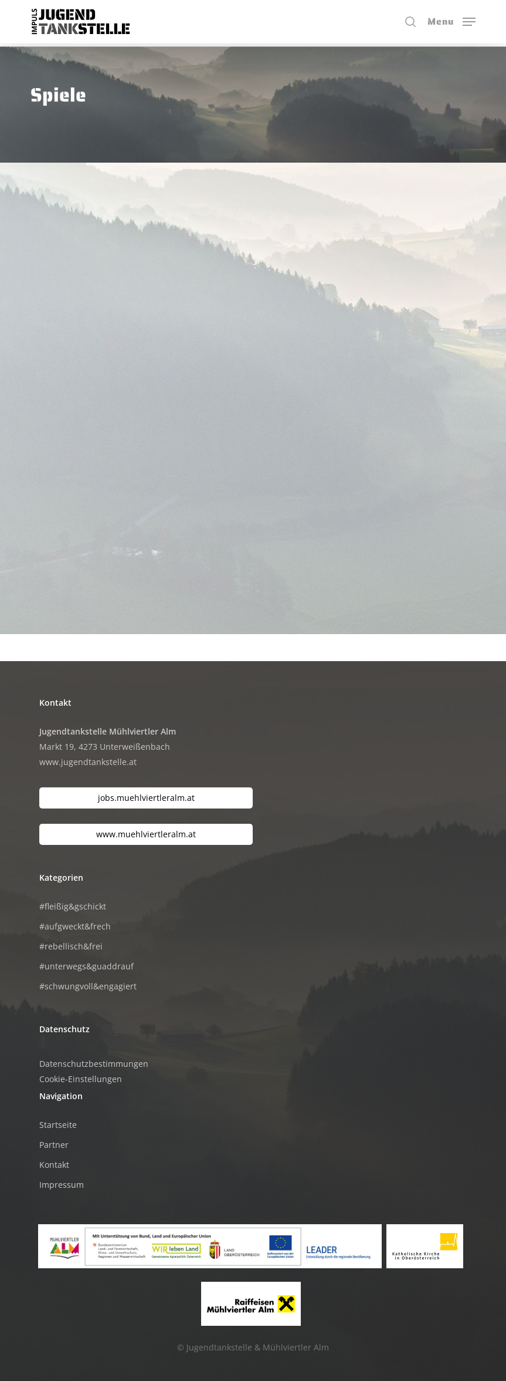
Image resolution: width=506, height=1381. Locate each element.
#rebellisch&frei (71, 946)
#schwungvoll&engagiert (88, 986)
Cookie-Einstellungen (80, 1078)
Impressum (61, 1184)
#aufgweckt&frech (75, 926)
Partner (54, 1144)
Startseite (58, 1124)
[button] (451, 21)
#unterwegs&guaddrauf (86, 966)
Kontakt (54, 1164)
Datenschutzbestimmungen (93, 1063)
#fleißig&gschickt (72, 906)
